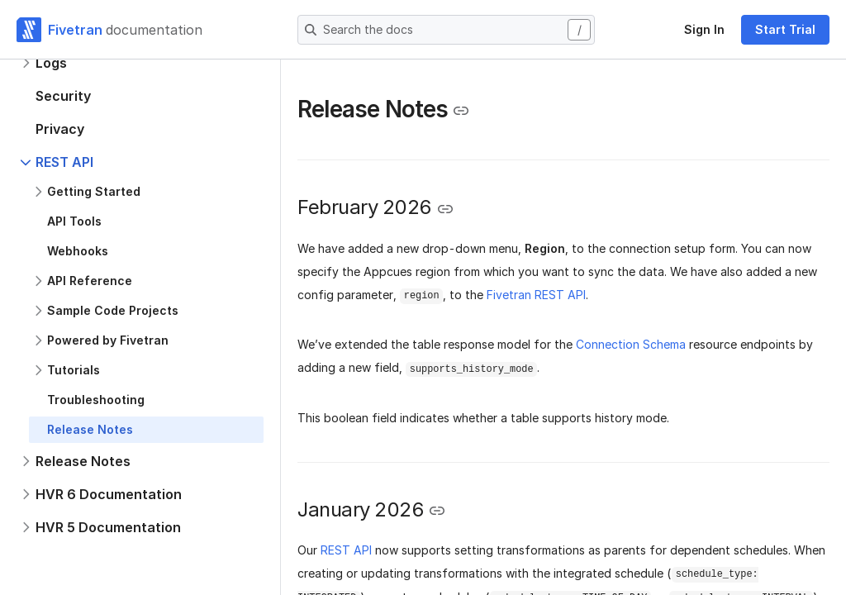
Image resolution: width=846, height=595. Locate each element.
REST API (346, 550)
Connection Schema (631, 344)
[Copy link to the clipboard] (461, 110)
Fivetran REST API (536, 295)
